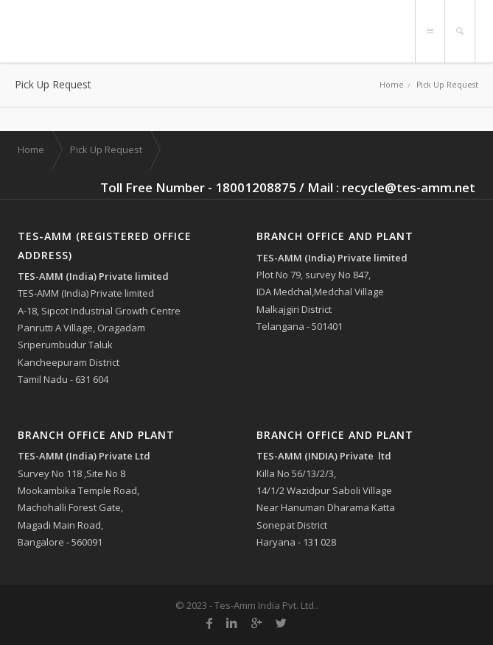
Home (392, 85)
